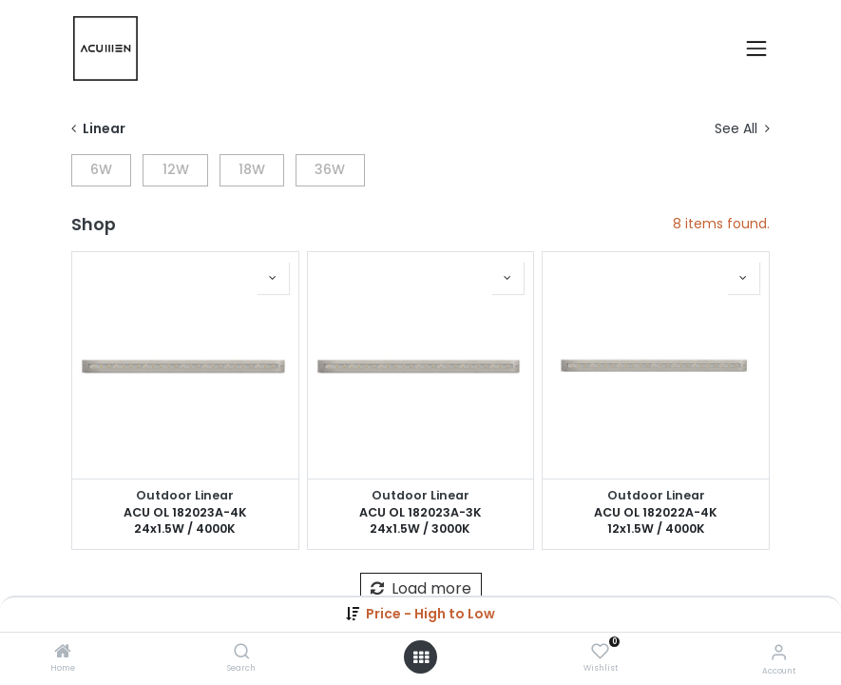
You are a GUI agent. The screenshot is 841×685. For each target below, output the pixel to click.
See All (742, 129)
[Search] (242, 652)
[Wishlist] (600, 651)
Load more (421, 588)
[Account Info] (779, 652)
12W (175, 169)
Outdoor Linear (185, 495)
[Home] (62, 652)
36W (330, 169)
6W (101, 169)
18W (252, 169)
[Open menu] (421, 657)
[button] (430, 614)
